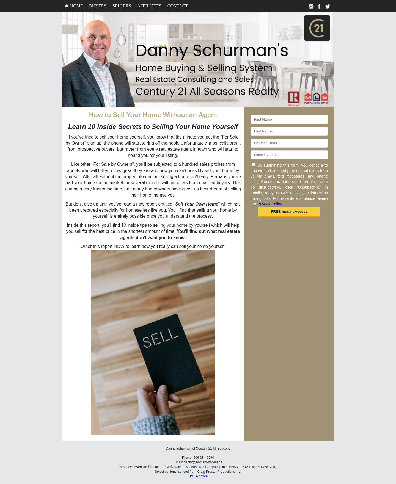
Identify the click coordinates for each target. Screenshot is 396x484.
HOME (74, 6)
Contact (177, 6)
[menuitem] (74, 6)
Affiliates (149, 6)
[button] (289, 212)
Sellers (121, 6)
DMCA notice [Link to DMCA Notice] (198, 476)
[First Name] (289, 119)
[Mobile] (289, 154)
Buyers (97, 6)
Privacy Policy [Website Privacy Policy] (269, 204)
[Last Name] (289, 131)
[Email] (289, 143)
